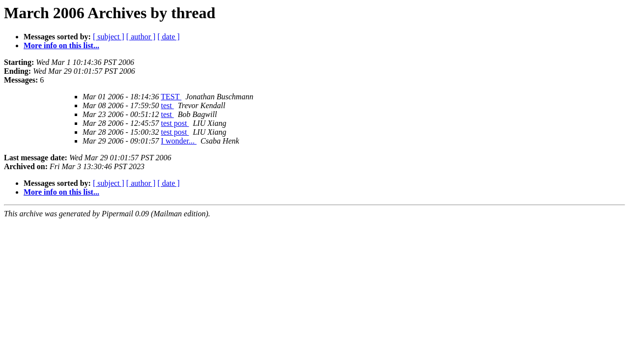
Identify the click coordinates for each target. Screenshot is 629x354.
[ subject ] (108, 36)
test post (175, 123)
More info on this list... (61, 45)
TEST (171, 96)
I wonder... (179, 141)
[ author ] (141, 36)
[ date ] (168, 36)
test (167, 105)
